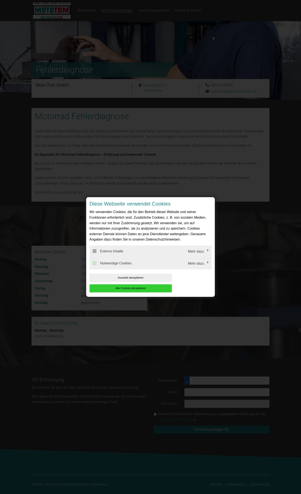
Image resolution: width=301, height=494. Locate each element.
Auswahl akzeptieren (117, 283)
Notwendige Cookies (112, 268)
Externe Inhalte (108, 256)
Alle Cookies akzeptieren (184, 283)
